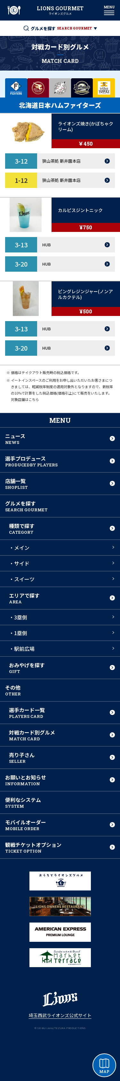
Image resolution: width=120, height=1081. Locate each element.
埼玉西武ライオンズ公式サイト (60, 1015)
